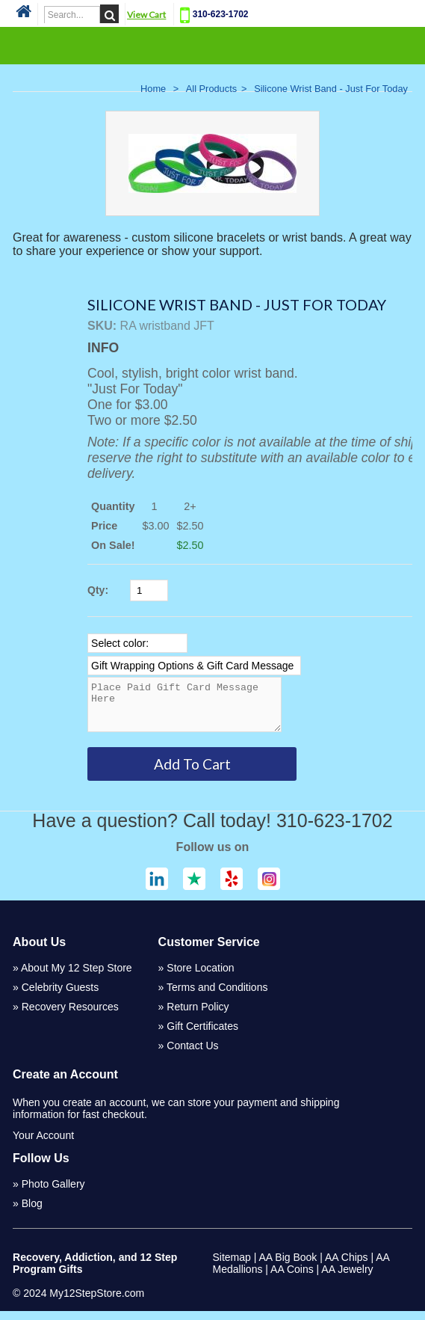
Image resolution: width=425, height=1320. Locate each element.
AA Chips (346, 1266)
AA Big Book (288, 1266)
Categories (212, 44)
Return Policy (198, 1016)
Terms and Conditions (217, 996)
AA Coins (292, 1278)
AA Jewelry (347, 1278)
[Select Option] (137, 643)
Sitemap (232, 1266)
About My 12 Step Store (76, 977)
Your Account (43, 1144)
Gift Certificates (202, 1035)
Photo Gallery (53, 1193)
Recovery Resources (70, 1016)
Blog (32, 1212)
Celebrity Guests (60, 996)
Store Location (200, 977)
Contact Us (192, 1054)
